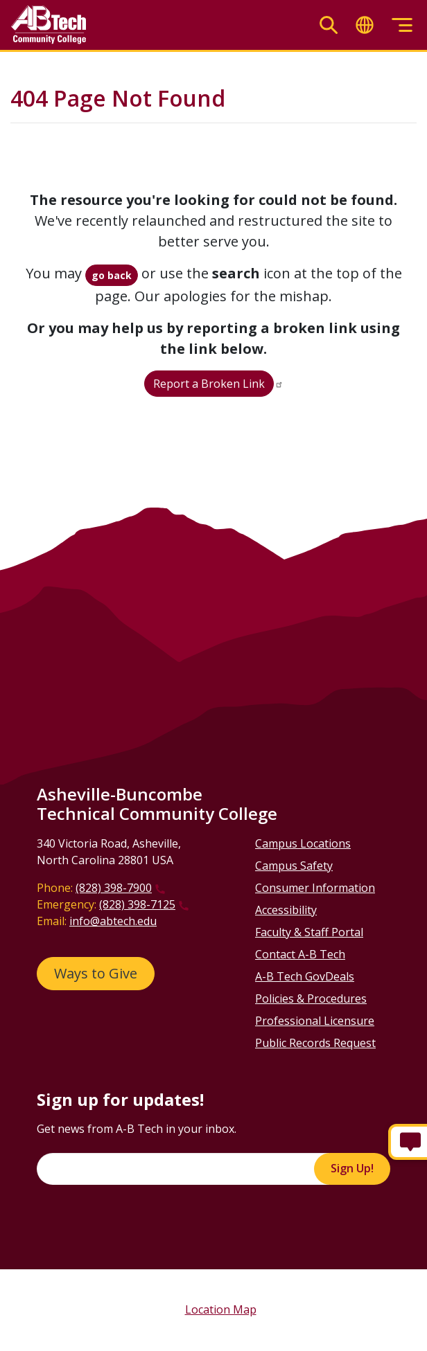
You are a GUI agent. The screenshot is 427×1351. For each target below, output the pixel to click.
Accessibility (286, 910)
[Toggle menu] (402, 25)
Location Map (220, 1309)
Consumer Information (315, 887)
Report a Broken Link (209, 383)
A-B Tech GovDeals (304, 976)
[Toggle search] (329, 25)
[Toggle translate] (365, 25)
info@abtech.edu (113, 921)
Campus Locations (303, 843)
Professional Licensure (314, 1020)
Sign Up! (352, 1168)
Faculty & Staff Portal (309, 932)
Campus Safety (294, 865)
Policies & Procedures (311, 998)
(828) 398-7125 (137, 904)
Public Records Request (315, 1042)
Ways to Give (95, 973)
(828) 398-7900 (114, 887)
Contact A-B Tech (300, 954)
